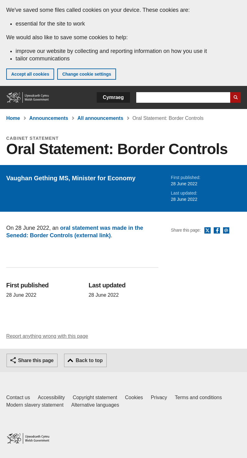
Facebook (217, 230)
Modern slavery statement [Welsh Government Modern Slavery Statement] (34, 405)
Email (226, 230)
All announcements (100, 118)
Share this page (36, 360)
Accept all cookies (30, 74)
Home (13, 118)
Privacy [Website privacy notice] (159, 397)
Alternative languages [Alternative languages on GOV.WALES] (95, 405)
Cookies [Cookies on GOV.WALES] (134, 397)
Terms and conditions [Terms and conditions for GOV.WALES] (198, 397)
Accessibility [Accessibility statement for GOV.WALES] (51, 397)
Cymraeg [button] (113, 97)
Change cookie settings (86, 74)
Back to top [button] (89, 360)
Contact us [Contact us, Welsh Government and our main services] (18, 397)
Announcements (48, 118)
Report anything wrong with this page (47, 336)
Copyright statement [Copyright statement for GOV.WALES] (95, 397)
